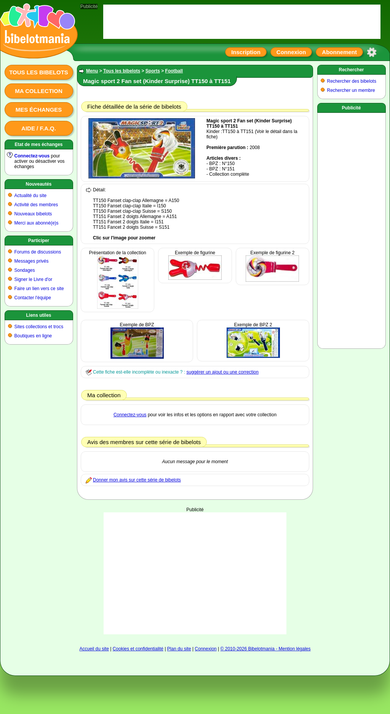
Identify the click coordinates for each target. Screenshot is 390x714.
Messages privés (31, 261)
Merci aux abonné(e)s (36, 223)
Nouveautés (38, 184)
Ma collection (38, 91)
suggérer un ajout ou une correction (222, 372)
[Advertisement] (351, 229)
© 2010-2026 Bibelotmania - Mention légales (266, 648)
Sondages (24, 270)
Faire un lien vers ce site (39, 288)
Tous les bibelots (38, 72)
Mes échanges (39, 109)
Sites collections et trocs (39, 326)
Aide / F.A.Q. (38, 128)
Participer (38, 240)
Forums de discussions (37, 252)
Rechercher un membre (351, 90)
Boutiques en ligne (33, 336)
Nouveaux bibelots (33, 214)
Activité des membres (36, 204)
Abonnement (339, 52)
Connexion (291, 52)
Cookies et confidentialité (138, 648)
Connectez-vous (32, 156)
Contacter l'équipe (32, 297)
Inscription (246, 52)
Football (174, 71)
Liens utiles (38, 315)
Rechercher (351, 69)
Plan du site (179, 648)
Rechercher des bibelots (351, 81)
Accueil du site (94, 648)
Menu (92, 71)
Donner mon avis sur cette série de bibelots (137, 480)
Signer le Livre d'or (33, 279)
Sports (152, 71)
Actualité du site (30, 195)
